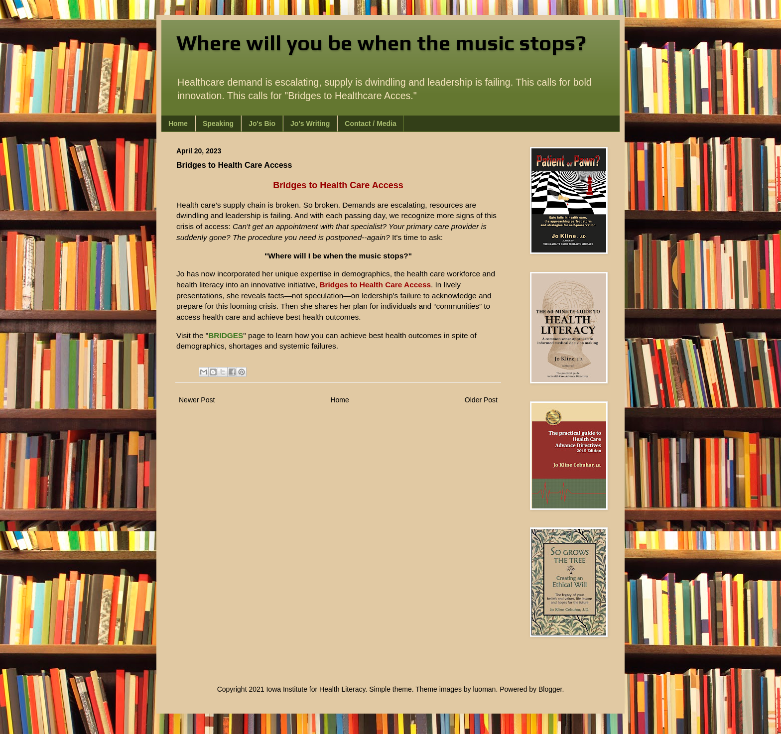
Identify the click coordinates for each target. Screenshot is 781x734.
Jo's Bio (262, 123)
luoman (484, 689)
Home (178, 123)
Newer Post (197, 400)
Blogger (550, 689)
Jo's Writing (310, 123)
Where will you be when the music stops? (381, 43)
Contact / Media (370, 123)
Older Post (481, 400)
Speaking (218, 123)
